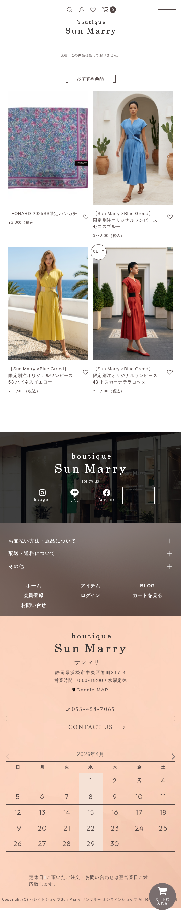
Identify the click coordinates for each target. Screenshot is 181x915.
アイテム (90, 585)
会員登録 (34, 595)
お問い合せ (33, 605)
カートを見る (147, 595)
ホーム (33, 585)
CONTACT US (90, 727)
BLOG (147, 585)
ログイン (90, 595)
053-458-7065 (90, 709)
